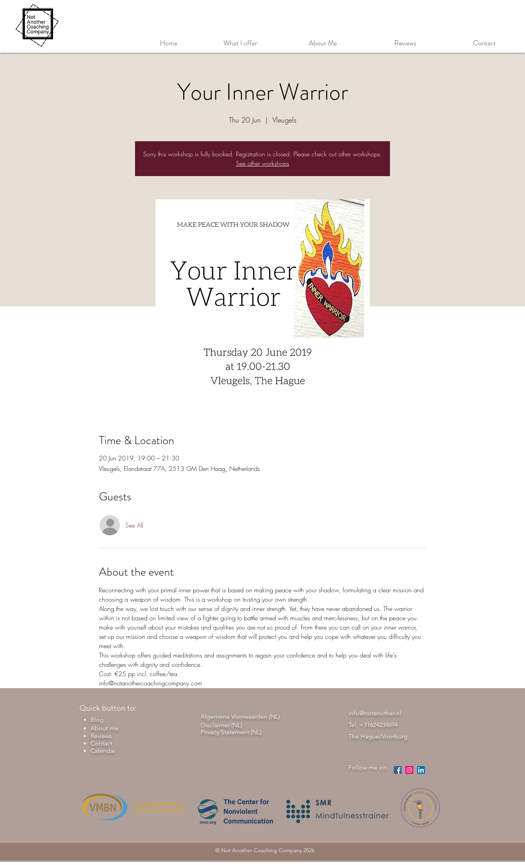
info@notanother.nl (374, 713)
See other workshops (262, 163)
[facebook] (398, 770)
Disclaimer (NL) (221, 725)
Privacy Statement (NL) (231, 732)
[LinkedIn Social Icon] (421, 770)
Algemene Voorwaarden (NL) (240, 716)
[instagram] (409, 770)
